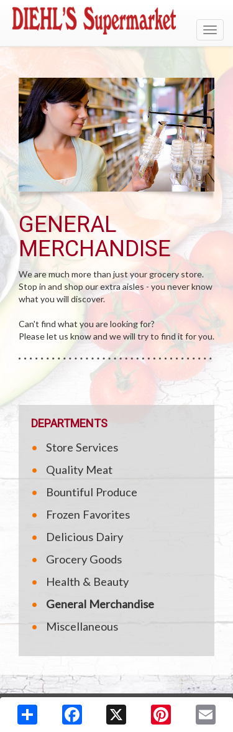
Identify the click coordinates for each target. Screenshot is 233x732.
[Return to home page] (116, 20)
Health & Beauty (87, 581)
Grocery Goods (84, 559)
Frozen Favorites (88, 514)
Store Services (82, 447)
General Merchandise (100, 604)
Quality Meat (79, 469)
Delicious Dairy (84, 537)
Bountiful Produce (91, 492)
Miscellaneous (82, 626)
